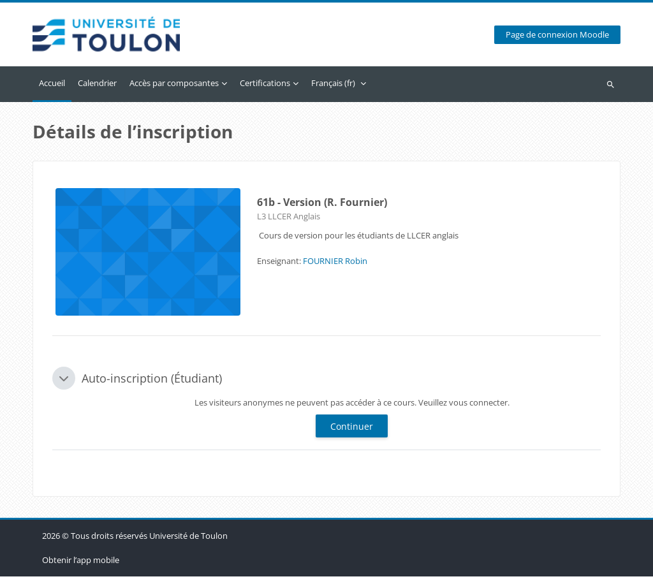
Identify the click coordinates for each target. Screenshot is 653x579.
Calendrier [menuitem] (97, 85)
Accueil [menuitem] (52, 85)
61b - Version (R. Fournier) (322, 205)
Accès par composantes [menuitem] (174, 85)
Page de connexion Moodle (557, 36)
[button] (63, 380)
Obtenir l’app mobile (80, 562)
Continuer (351, 429)
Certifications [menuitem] (265, 85)
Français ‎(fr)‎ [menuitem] (333, 85)
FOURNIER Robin (335, 263)
